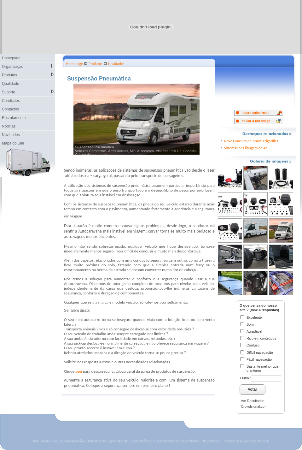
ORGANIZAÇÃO (72, 441)
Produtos (28, 75)
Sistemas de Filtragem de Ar (245, 148)
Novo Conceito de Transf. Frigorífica (251, 141)
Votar (252, 389)
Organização (28, 66)
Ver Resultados (252, 401)
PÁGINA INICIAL (45, 441)
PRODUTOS (97, 441)
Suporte (28, 92)
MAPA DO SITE (257, 441)
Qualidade (10, 83)
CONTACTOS (233, 441)
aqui (78, 371)
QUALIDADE (118, 441)
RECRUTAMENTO (166, 441)
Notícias (8, 126)
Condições (11, 100)
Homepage (11, 58)
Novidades (11, 135)
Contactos (10, 109)
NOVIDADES (210, 441)
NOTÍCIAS (190, 441)
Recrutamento (14, 117)
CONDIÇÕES (140, 441)
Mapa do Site (13, 143)
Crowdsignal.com (254, 406)
